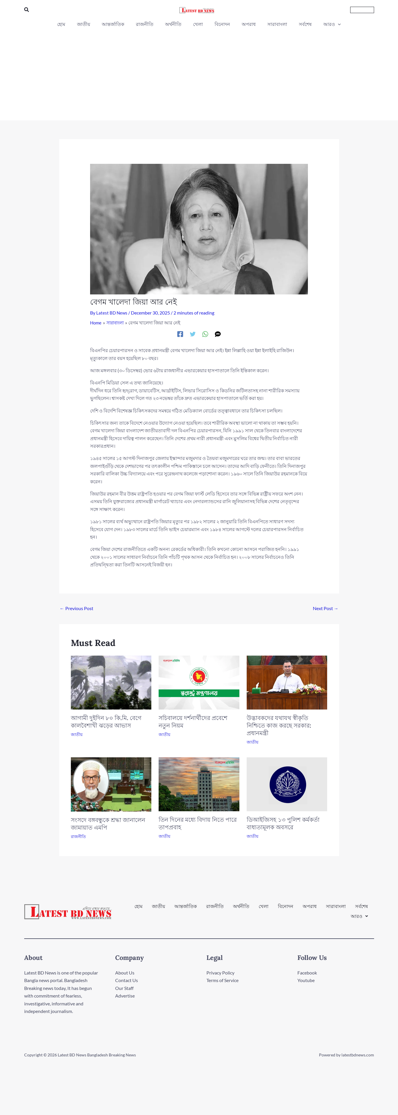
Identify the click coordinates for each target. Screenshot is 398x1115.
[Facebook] (180, 334)
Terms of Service (222, 980)
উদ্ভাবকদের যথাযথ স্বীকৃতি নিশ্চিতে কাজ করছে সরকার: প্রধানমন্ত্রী (279, 725)
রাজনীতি (78, 836)
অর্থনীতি (241, 909)
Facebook (307, 972)
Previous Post (76, 608)
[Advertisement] (199, 72)
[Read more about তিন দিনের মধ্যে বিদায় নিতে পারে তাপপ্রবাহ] (199, 783)
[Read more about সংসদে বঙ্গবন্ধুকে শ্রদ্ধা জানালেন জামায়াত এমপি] (111, 783)
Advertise (125, 995)
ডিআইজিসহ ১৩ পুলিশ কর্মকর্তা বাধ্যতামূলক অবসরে (283, 823)
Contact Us (126, 980)
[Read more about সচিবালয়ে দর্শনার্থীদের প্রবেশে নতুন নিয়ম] (199, 682)
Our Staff (124, 988)
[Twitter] (193, 334)
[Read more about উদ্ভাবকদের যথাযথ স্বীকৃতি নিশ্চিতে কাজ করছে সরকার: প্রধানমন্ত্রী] (287, 682)
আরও (359, 913)
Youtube (306, 980)
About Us (124, 972)
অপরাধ (310, 909)
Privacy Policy (220, 972)
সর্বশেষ (361, 909)
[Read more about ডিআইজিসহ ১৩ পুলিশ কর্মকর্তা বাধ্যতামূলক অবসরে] (287, 783)
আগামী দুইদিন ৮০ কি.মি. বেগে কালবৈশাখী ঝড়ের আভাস (106, 721)
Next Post (326, 608)
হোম (138, 909)
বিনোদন (285, 909)
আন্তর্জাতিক (185, 909)
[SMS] (218, 334)
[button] (26, 9)
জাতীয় (77, 734)
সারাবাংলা (336, 909)
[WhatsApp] (205, 334)
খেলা (264, 909)
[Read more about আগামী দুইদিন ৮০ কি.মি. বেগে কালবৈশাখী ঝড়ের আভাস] (111, 682)
